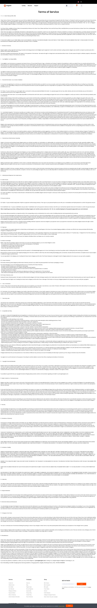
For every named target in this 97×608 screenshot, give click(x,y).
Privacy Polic (16, 28)
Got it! (69, 605)
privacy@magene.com (63, 374)
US (81, 2)
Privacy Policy (23, 92)
